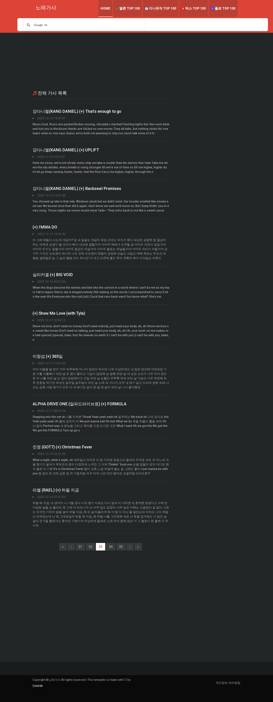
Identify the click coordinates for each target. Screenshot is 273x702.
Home (105, 8)
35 (121, 547)
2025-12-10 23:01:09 (51, 454)
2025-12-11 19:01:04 (51, 363)
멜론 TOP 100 (128, 8)
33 (100, 547)
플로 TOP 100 (223, 8)
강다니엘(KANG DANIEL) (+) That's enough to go (77, 111)
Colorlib (38, 686)
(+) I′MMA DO (45, 227)
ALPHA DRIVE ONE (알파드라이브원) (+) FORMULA (80, 404)
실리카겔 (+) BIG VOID (53, 275)
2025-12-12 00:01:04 (51, 281)
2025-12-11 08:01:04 (51, 411)
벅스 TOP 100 (193, 8)
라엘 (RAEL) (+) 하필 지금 (56, 490)
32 (90, 547)
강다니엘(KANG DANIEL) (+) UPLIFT (66, 150)
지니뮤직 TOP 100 (160, 8)
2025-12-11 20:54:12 (51, 320)
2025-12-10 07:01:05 (51, 497)
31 (80, 547)
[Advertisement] (136, 61)
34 (111, 547)
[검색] (84, 25)
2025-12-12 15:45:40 (51, 234)
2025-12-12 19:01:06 (51, 195)
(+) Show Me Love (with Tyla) (59, 313)
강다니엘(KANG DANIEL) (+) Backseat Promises (77, 188)
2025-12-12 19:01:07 (51, 118)
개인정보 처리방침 (228, 683)
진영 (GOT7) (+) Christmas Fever (63, 447)
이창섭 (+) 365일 (48, 356)
